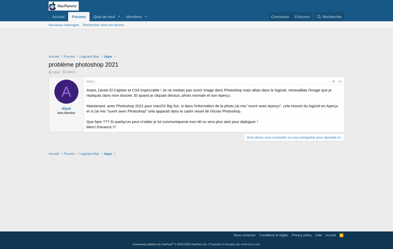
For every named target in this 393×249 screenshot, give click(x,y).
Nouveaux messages (64, 25)
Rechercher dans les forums (103, 25)
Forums (79, 17)
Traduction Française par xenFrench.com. (234, 244)
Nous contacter (245, 235)
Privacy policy (302, 235)
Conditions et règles (273, 235)
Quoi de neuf (104, 17)
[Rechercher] (329, 16)
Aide (318, 235)
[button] (118, 16)
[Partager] (333, 82)
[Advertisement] (196, 43)
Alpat (56, 72)
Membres (134, 17)
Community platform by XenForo (170, 244)
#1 (340, 81)
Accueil (58, 17)
